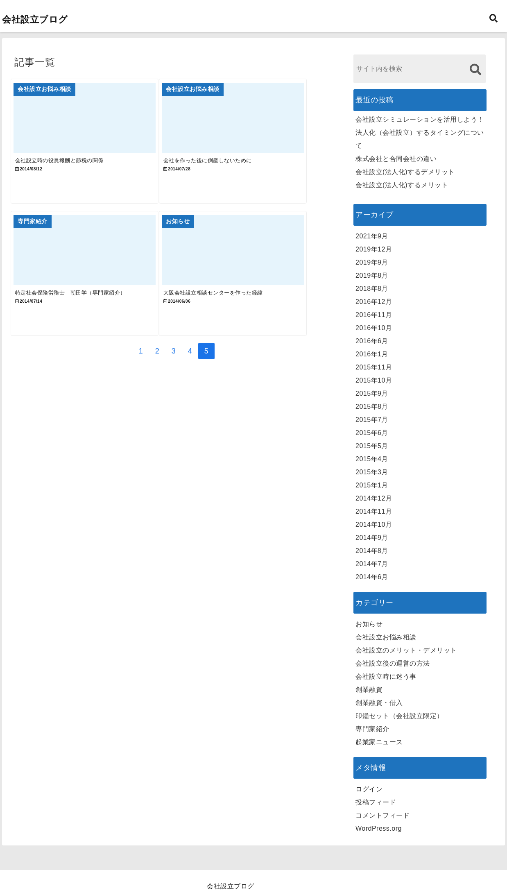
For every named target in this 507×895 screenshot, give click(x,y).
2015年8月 (371, 406)
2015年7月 (371, 419)
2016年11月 (373, 314)
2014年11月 (373, 511)
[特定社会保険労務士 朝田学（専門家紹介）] (91, 269)
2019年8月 (371, 275)
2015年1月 (371, 485)
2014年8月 (371, 550)
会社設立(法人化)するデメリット (405, 171)
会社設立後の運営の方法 (392, 663)
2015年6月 (371, 432)
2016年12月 (373, 301)
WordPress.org (378, 828)
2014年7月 (371, 563)
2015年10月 (373, 380)
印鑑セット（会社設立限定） (399, 715)
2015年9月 (371, 393)
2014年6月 (371, 576)
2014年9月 (371, 537)
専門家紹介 (372, 728)
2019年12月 (373, 249)
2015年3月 (371, 472)
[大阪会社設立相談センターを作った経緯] (253, 269)
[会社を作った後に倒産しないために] (253, 122)
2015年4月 (371, 458)
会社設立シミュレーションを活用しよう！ (419, 119)
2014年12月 (373, 498)
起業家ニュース (379, 742)
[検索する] (475, 69)
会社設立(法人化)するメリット (401, 184)
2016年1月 (371, 354)
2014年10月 (373, 524)
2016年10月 (373, 327)
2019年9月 (371, 262)
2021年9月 (371, 236)
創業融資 (369, 689)
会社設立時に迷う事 (385, 676)
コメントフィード (382, 815)
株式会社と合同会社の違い (396, 158)
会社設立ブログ (35, 19)
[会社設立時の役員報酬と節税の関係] (91, 122)
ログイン (369, 789)
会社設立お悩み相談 (385, 637)
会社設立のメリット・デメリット (406, 650)
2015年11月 (373, 367)
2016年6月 (371, 341)
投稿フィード (375, 802)
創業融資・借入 (379, 702)
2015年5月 (371, 445)
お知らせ (369, 624)
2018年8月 (371, 288)
